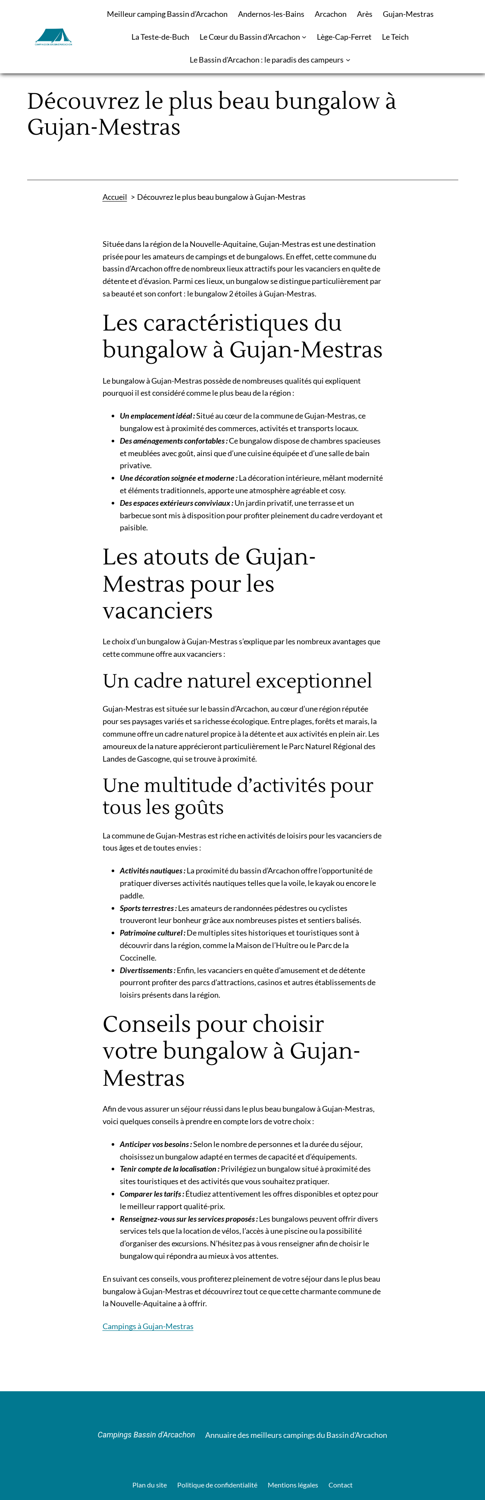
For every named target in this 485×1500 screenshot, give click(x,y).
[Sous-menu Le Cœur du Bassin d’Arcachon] (304, 37)
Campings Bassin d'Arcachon (146, 1434)
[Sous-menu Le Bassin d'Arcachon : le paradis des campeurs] (348, 59)
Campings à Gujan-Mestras (148, 1326)
